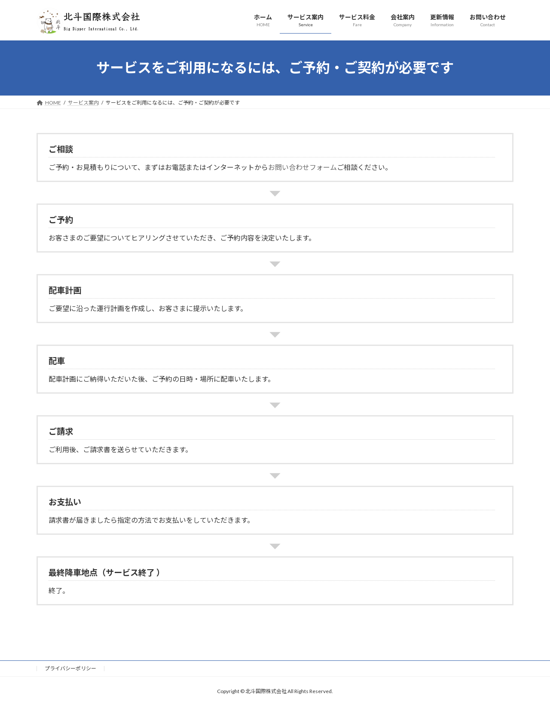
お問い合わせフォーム (302, 167)
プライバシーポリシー (70, 668)
